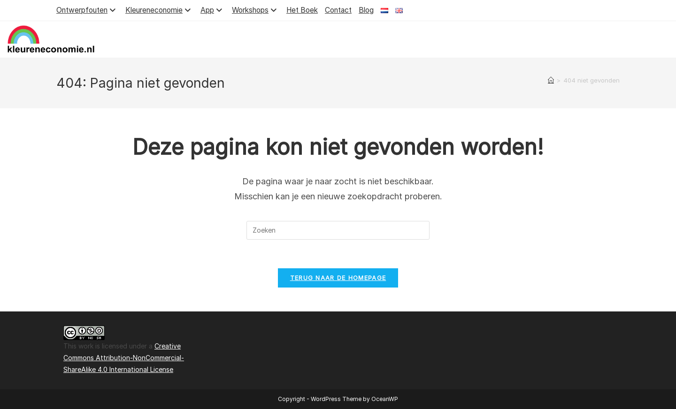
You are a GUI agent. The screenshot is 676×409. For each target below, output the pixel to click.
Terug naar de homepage (338, 277)
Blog (366, 10)
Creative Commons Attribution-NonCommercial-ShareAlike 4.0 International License (123, 357)
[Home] (551, 80)
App (212, 10)
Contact (338, 10)
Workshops (255, 10)
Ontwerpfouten (87, 10)
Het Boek (302, 10)
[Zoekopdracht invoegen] (338, 230)
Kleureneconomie (159, 10)
